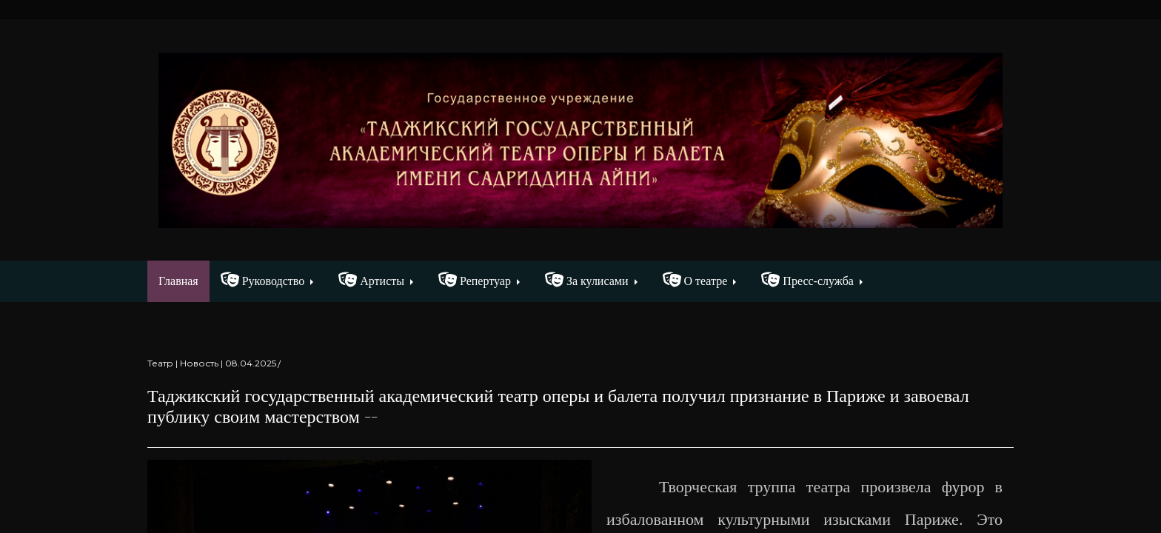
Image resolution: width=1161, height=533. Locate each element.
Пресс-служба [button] (807, 279)
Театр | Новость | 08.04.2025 (211, 363)
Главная (184, 279)
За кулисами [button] (587, 279)
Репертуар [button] (474, 279)
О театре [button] (695, 279)
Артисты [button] (371, 279)
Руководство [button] (263, 279)
